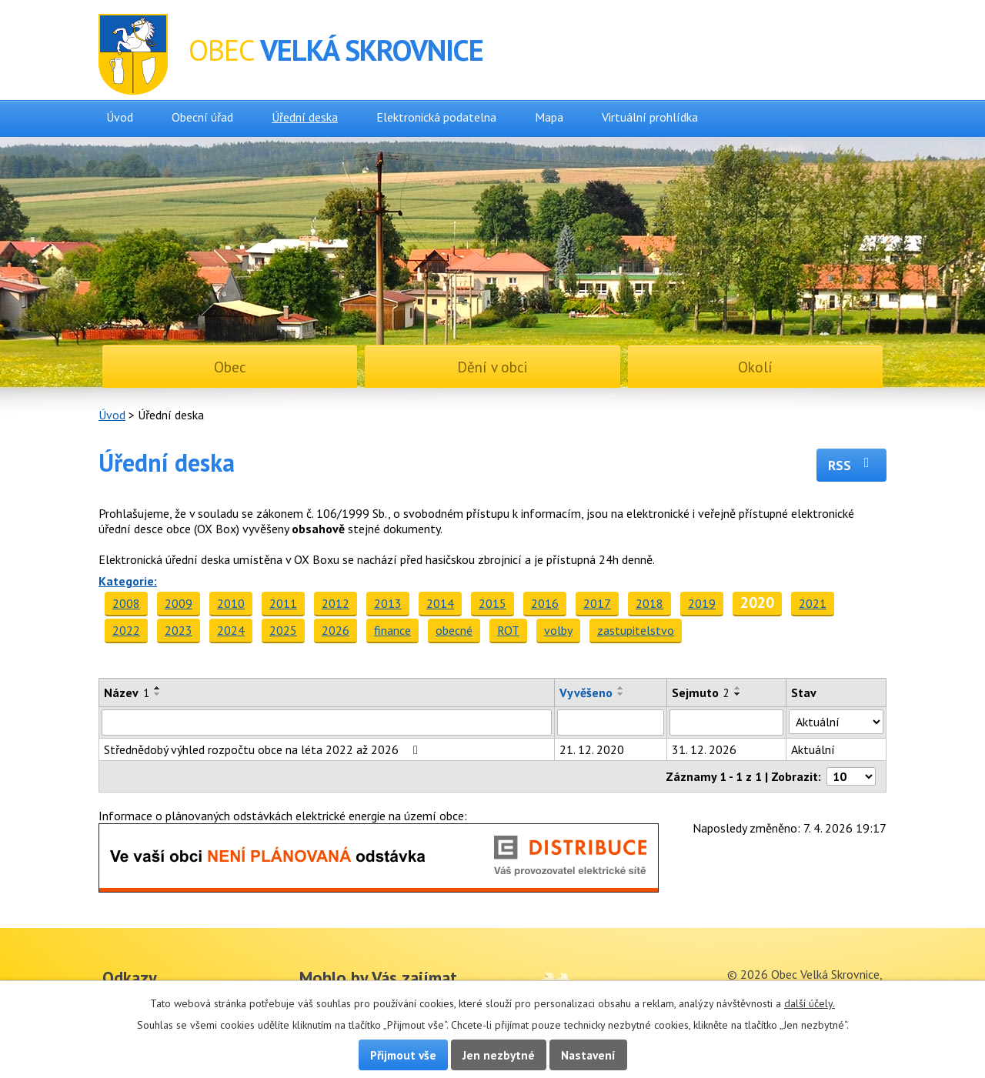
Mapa (549, 117)
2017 (597, 603)
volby (558, 630)
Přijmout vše (403, 1055)
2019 (702, 603)
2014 (440, 603)
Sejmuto (701, 692)
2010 (231, 603)
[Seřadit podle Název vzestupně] (157, 688)
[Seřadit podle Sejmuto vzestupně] (738, 688)
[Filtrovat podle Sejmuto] (726, 722)
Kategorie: (127, 581)
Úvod (119, 117)
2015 (492, 603)
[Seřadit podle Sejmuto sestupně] (738, 694)
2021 (812, 603)
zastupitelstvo (635, 630)
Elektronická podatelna (436, 117)
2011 (283, 603)
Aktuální (813, 749)
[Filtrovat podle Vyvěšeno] (611, 722)
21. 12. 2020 (591, 749)
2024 (231, 630)
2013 (388, 603)
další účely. (809, 1003)
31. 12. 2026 (704, 749)
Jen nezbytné (498, 1055)
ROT (508, 630)
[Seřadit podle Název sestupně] (157, 694)
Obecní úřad (202, 117)
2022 (126, 630)
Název (126, 692)
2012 (335, 603)
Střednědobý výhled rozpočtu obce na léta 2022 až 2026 (263, 749)
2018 (649, 603)
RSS (851, 465)
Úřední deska (305, 117)
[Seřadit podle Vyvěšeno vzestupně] (621, 688)
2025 (283, 630)
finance (392, 630)
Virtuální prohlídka (650, 117)
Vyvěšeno (586, 692)
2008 (126, 603)
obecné (454, 630)
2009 (178, 603)
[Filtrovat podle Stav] (836, 721)
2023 (178, 630)
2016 (545, 603)
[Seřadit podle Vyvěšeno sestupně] (621, 694)
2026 (335, 630)
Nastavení (588, 1055)
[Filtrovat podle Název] (327, 722)
